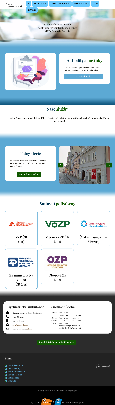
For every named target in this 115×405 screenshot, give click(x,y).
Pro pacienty (46, 5)
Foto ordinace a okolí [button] (29, 176)
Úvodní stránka (14, 365)
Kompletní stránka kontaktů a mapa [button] (56, 341)
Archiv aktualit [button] (83, 78)
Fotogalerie (12, 377)
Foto (101, 5)
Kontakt (38, 11)
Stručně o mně (87, 5)
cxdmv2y (30, 329)
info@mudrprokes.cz (20, 325)
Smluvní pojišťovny (66, 5)
